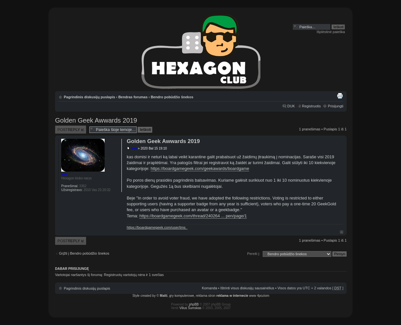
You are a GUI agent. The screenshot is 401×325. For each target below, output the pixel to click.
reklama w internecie (232, 295)
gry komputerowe (181, 295)
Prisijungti (335, 106)
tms (134, 148)
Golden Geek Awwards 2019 (96, 120)
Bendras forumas (132, 97)
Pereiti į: (253, 254)
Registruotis (311, 106)
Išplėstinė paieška (331, 32)
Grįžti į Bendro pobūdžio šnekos (84, 253)
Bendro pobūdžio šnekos (172, 97)
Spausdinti (339, 96)
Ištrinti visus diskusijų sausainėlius (247, 288)
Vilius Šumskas (190, 308)
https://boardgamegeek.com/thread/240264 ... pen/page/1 (193, 215)
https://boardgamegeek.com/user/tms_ (157, 227)
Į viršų (341, 232)
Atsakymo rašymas (70, 130)
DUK (291, 106)
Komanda (209, 288)
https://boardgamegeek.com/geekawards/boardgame (200, 168)
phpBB (194, 304)
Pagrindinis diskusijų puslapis (89, 97)
